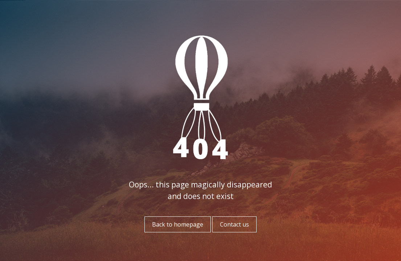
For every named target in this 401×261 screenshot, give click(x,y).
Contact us (234, 224)
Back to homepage (177, 224)
